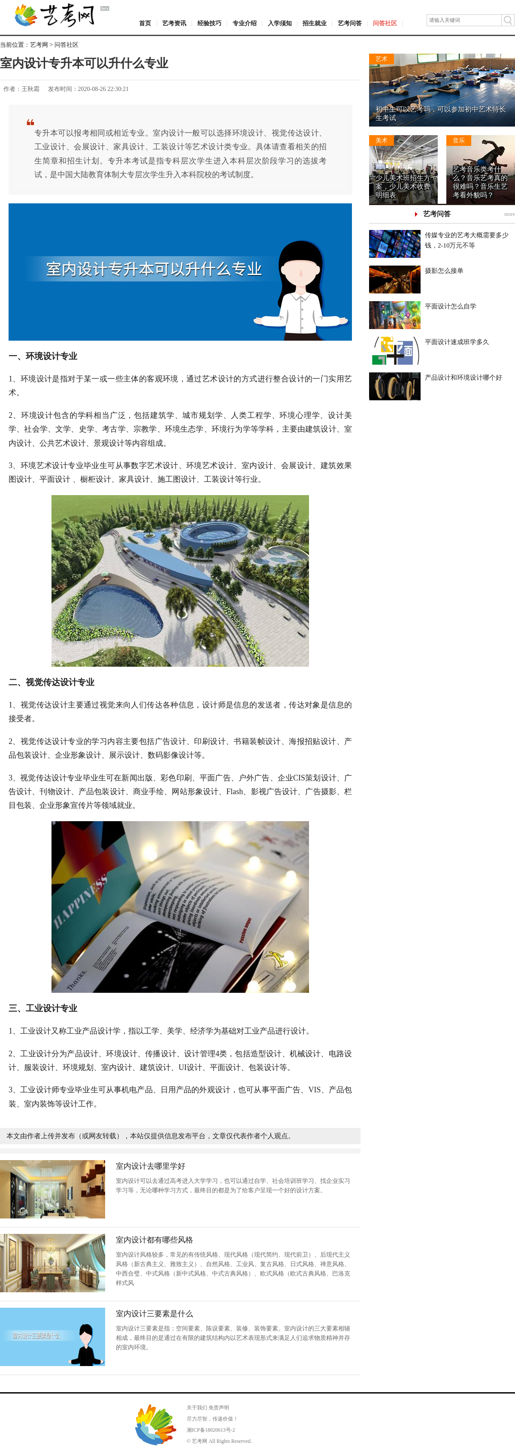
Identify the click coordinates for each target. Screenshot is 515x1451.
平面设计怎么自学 (450, 306)
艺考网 (39, 45)
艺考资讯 (174, 23)
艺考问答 (350, 23)
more (509, 214)
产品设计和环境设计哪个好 (463, 377)
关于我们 (197, 1408)
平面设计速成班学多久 (457, 342)
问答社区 (385, 23)
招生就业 (315, 23)
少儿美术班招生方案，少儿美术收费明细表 (403, 186)
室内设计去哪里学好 (150, 1166)
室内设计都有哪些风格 (154, 1240)
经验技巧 (209, 23)
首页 (145, 23)
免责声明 (219, 1408)
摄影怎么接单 (444, 270)
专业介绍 (245, 23)
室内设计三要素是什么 (154, 1313)
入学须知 (280, 23)
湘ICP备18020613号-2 (211, 1430)
